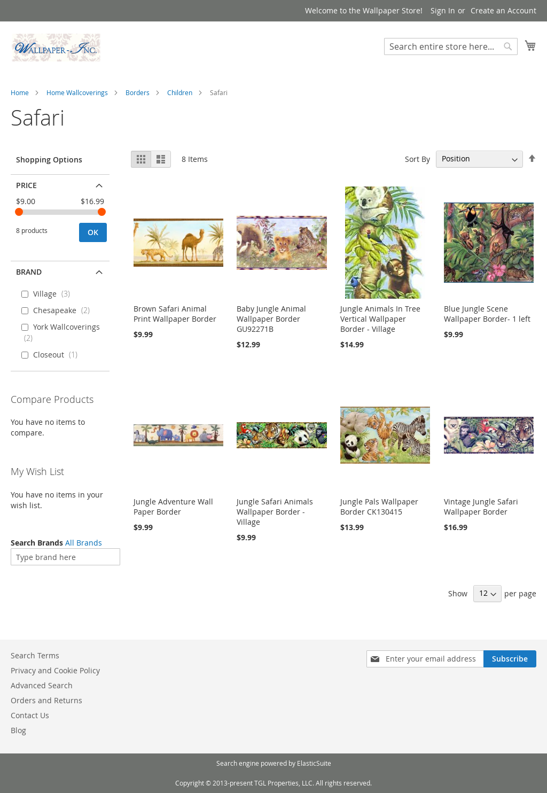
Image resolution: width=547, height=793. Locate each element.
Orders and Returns (46, 700)
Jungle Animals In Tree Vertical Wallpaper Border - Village (380, 319)
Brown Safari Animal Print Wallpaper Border (175, 314)
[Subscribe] (509, 658)
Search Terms (35, 655)
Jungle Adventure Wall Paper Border (173, 506)
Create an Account (503, 10)
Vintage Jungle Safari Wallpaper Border (481, 506)
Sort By (417, 158)
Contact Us (30, 715)
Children (179, 92)
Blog (18, 730)
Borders (138, 92)
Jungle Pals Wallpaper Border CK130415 (379, 506)
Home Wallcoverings (77, 92)
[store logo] (56, 47)
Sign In (443, 10)
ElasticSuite (314, 763)
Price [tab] (26, 185)
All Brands (83, 543)
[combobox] (451, 46)
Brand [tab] (29, 272)
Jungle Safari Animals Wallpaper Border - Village (275, 511)
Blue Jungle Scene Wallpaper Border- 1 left (487, 314)
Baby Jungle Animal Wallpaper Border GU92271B (271, 319)
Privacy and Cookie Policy (55, 670)
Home (20, 92)
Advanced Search (42, 685)
